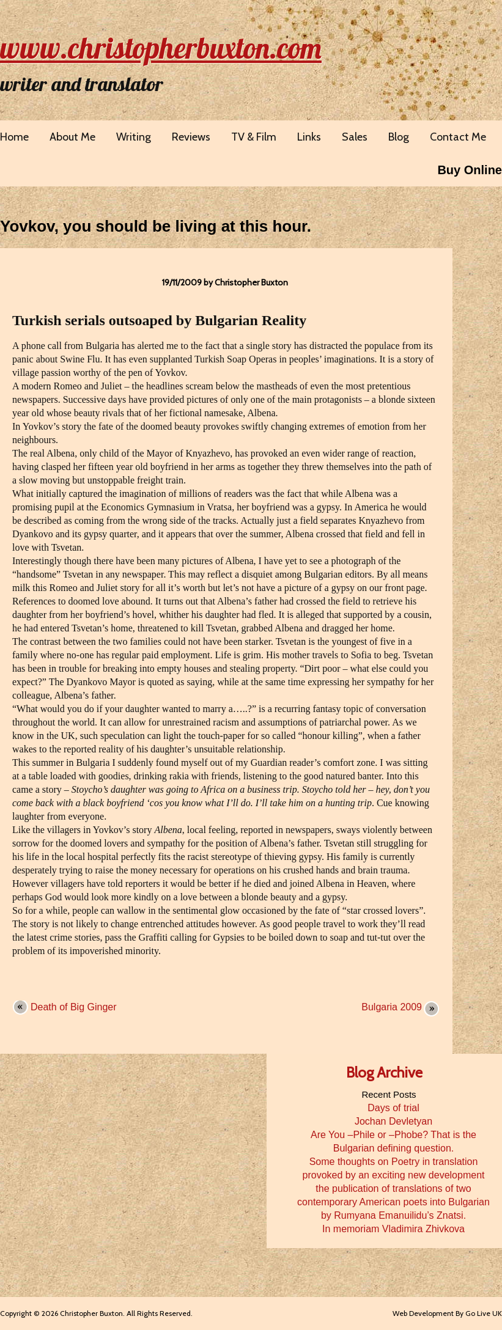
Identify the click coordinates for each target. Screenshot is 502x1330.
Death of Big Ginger (74, 1007)
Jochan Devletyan (393, 1121)
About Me (72, 137)
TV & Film (253, 137)
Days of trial (393, 1108)
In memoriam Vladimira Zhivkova (393, 1229)
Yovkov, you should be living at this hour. (155, 226)
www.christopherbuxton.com (161, 47)
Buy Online (469, 170)
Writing (133, 137)
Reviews (191, 137)
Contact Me (458, 137)
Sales (354, 137)
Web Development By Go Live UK (447, 1313)
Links (309, 137)
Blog (398, 137)
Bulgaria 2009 (391, 1007)
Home (14, 137)
